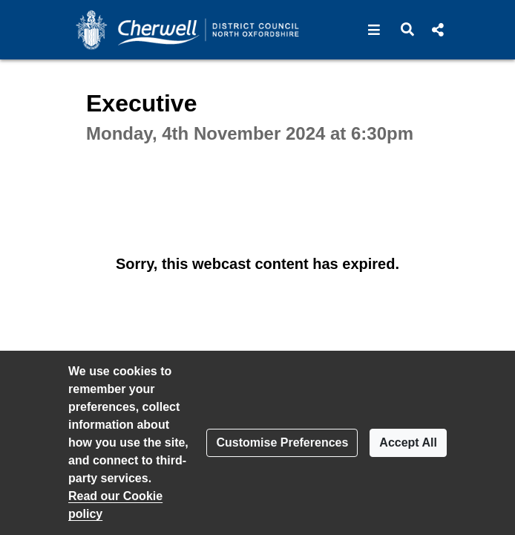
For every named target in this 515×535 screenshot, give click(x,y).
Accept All (408, 442)
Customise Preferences (282, 442)
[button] (374, 29)
